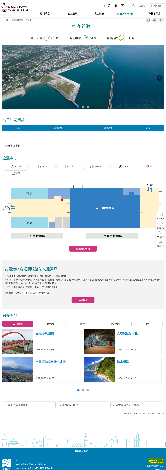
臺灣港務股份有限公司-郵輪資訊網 (14, 8)
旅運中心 (161, 227)
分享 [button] (128, 6)
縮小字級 (161, 20)
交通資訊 (161, 237)
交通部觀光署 (67, 405)
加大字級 (154, 20)
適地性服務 (109, 5)
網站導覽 (116, 5)
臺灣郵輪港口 (17, 20)
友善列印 (148, 20)
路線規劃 (83, 300)
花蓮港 (29, 20)
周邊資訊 (161, 246)
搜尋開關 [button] (133, 6)
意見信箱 (122, 5)
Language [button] (156, 5)
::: (105, 5)
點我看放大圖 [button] (83, 248)
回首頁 (142, 5)
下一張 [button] (160, 78)
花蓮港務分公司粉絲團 (126, 405)
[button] (78, 107)
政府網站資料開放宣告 (154, 466)
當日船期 (161, 218)
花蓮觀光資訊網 (14, 405)
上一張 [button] (6, 78)
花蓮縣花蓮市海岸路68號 (37, 292)
